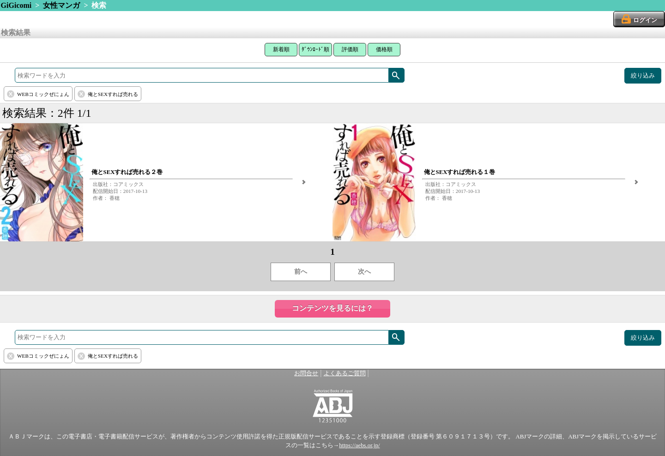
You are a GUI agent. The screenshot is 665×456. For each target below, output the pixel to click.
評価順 (350, 49)
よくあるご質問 (345, 373)
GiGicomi (16, 5)
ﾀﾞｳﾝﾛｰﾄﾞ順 (315, 49)
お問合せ (306, 373)
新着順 (281, 49)
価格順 (384, 49)
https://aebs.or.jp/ (359, 445)
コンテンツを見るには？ (332, 308)
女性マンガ (61, 5)
